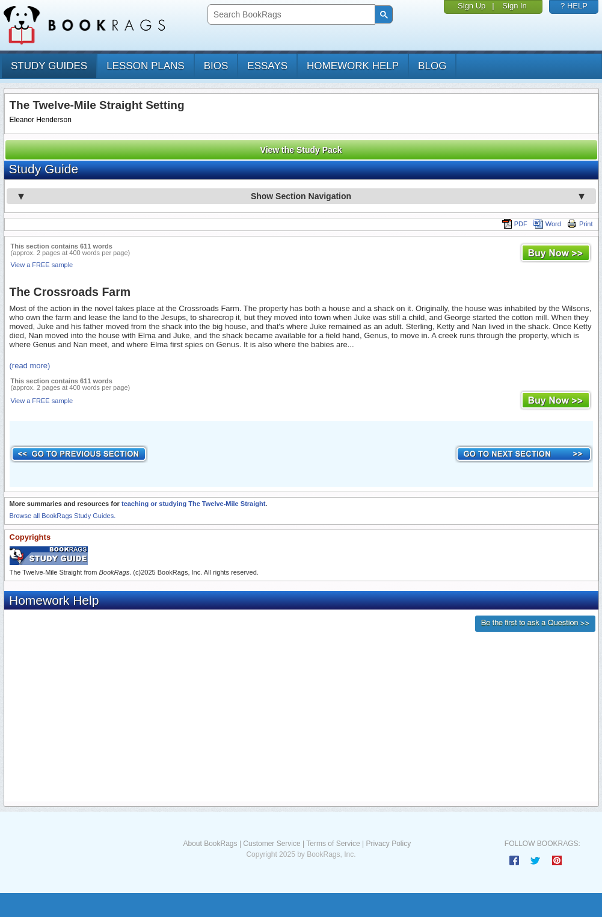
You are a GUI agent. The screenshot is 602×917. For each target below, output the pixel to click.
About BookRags (210, 843)
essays (267, 66)
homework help (353, 66)
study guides (49, 66)
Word (547, 223)
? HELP (574, 5)
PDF (514, 223)
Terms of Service (333, 843)
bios (216, 66)
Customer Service (271, 843)
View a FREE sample (42, 264)
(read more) (30, 365)
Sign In (514, 5)
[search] (290, 15)
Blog (432, 66)
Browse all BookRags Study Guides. (63, 515)
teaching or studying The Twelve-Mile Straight (193, 503)
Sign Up (471, 5)
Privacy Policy (388, 843)
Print (580, 223)
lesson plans (145, 66)
